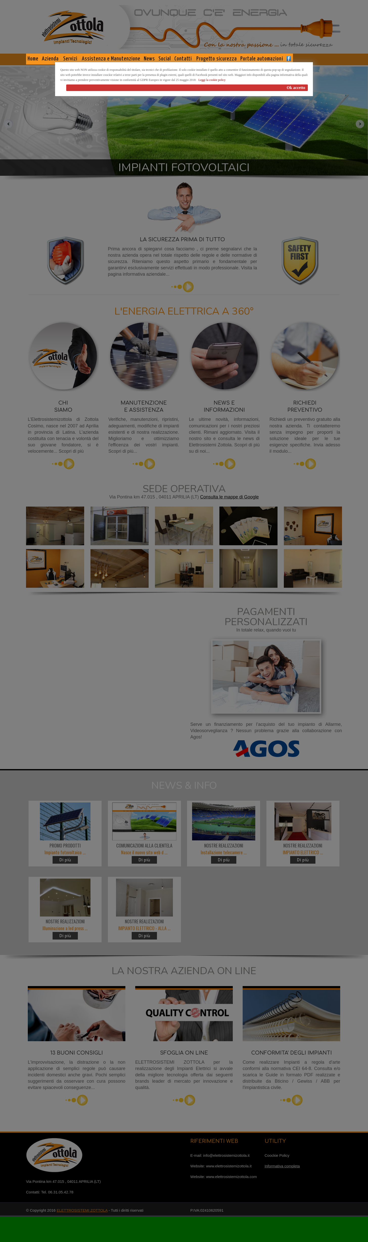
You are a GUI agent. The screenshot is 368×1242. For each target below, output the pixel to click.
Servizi (70, 59)
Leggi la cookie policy (212, 80)
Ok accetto (296, 87)
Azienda (50, 59)
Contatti (183, 59)
